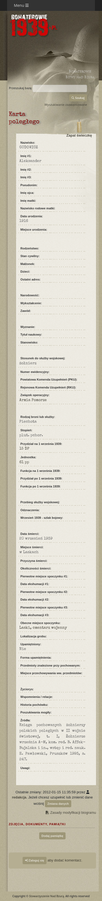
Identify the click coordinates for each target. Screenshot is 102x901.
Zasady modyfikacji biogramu (71, 812)
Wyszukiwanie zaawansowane (65, 105)
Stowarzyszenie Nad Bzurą (46, 896)
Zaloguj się (34, 860)
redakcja (19, 797)
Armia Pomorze (33, 400)
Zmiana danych (58, 803)
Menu (21, 5)
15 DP (24, 449)
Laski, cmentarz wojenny (43, 628)
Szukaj (78, 98)
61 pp (24, 462)
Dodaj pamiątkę (52, 835)
